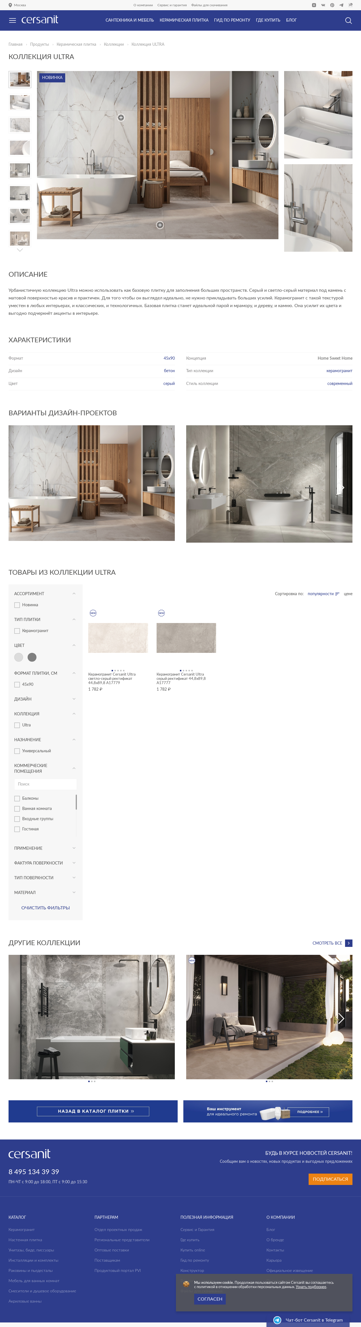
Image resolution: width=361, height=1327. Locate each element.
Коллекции (114, 45)
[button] (20, 250)
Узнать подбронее (311, 1287)
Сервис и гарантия (172, 5)
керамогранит (339, 371)
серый (169, 384)
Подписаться (330, 1179)
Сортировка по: (289, 594)
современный (339, 384)
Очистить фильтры (45, 908)
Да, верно (28, 35)
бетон (169, 371)
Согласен (210, 1299)
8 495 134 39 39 (34, 1172)
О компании (143, 5)
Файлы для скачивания (209, 5)
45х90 (169, 359)
